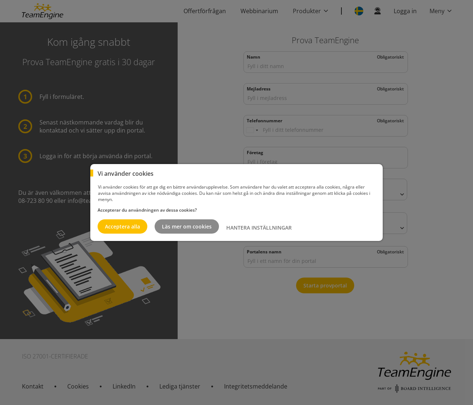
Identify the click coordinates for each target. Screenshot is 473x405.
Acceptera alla (122, 226)
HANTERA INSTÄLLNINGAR (259, 227)
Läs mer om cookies (187, 226)
